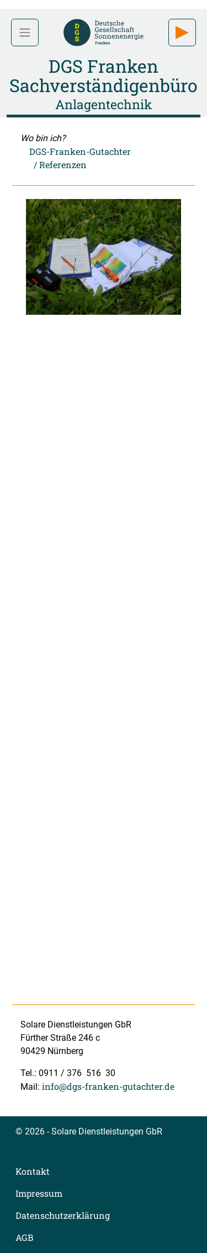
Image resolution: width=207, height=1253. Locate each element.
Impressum (38, 1193)
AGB (24, 1237)
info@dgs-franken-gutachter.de (108, 1086)
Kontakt (32, 1171)
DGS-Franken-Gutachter (80, 151)
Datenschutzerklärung (62, 1215)
